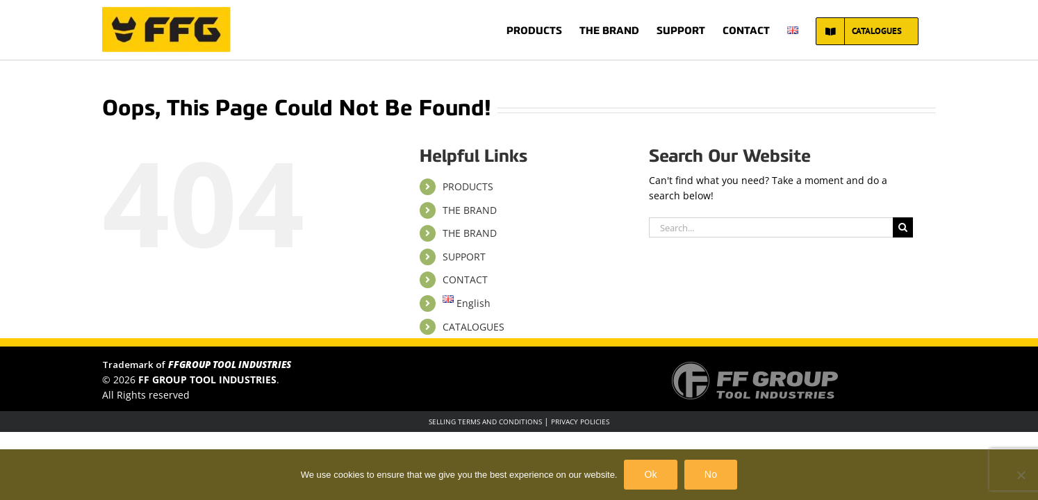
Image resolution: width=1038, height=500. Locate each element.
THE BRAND (470, 210)
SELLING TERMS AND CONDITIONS (485, 421)
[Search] (903, 227)
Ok (650, 474)
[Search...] (771, 227)
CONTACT (465, 279)
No (711, 474)
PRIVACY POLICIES (580, 421)
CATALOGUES (473, 326)
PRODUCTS (468, 186)
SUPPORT (464, 256)
